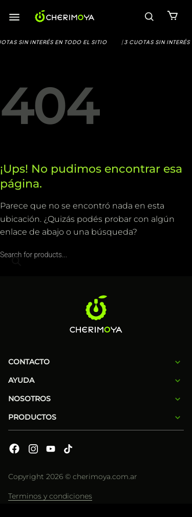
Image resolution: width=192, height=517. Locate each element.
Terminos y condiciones (50, 496)
